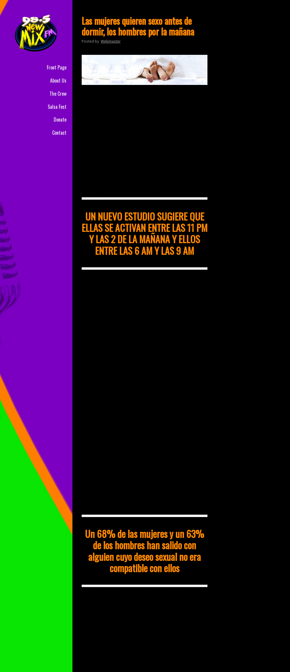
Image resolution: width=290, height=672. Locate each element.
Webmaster (111, 41)
